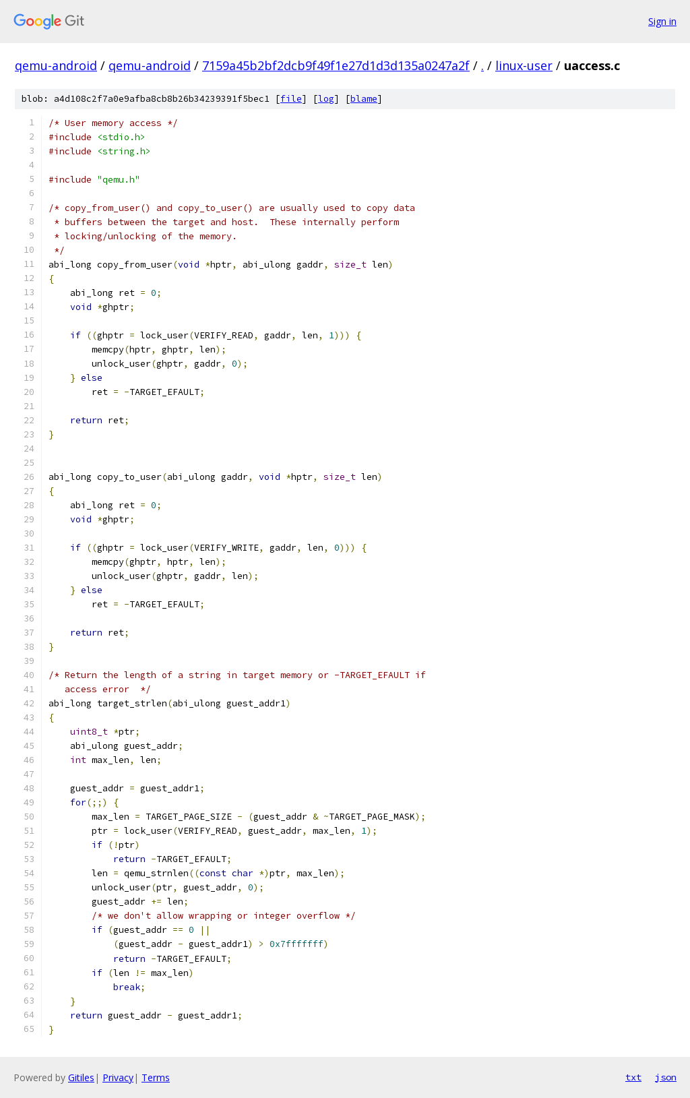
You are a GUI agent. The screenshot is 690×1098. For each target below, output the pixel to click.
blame (363, 98)
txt (633, 1077)
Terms (156, 1077)
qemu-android (56, 65)
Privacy (117, 1077)
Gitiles (81, 1077)
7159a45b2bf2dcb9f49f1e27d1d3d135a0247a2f (336, 65)
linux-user (524, 65)
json (666, 1077)
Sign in (662, 21)
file (291, 98)
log (326, 98)
